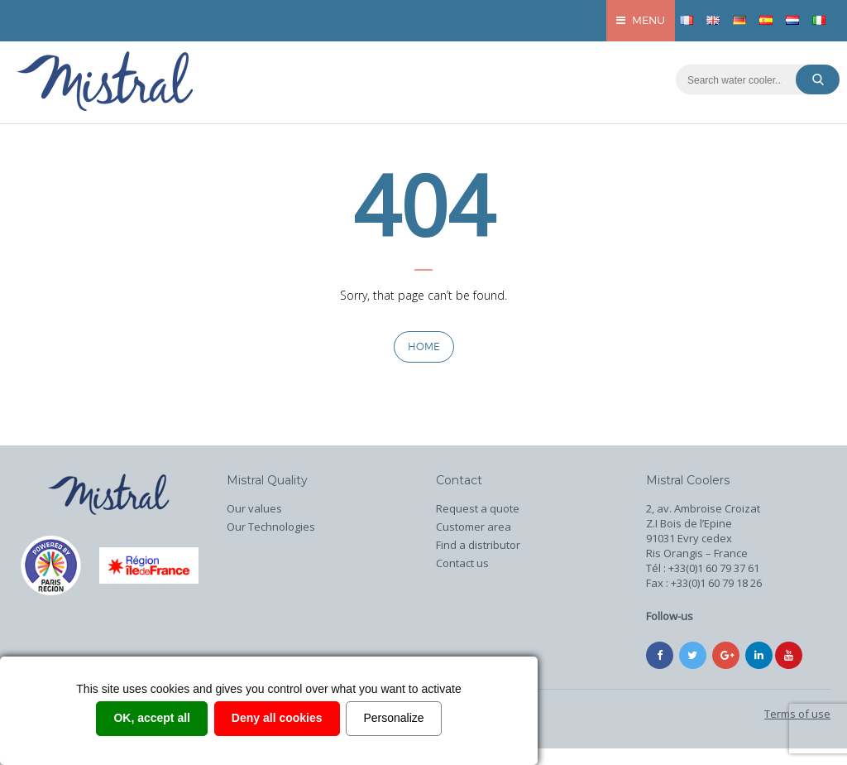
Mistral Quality (267, 480)
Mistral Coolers (688, 480)
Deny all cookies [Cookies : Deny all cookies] (277, 717)
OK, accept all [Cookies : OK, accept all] (151, 717)
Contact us (462, 563)
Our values (254, 508)
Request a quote (477, 508)
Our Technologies (271, 526)
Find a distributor (478, 544)
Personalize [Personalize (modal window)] (393, 717)
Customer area (473, 526)
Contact (459, 480)
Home (424, 346)
